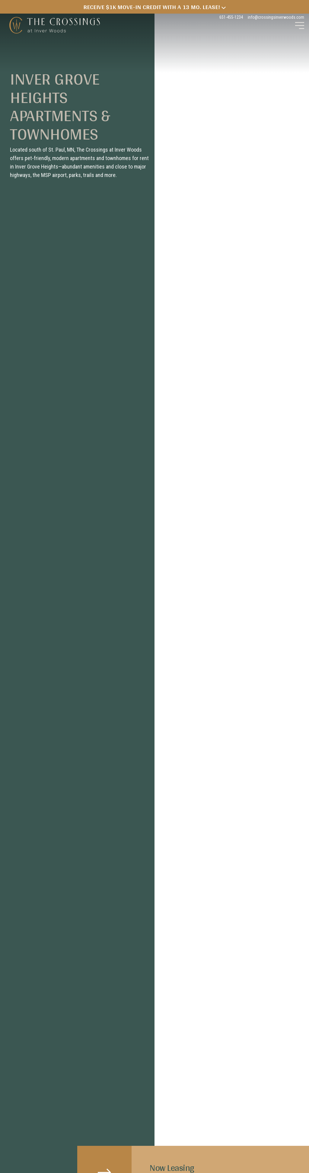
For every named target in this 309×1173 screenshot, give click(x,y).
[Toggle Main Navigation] (299, 25)
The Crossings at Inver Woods (54, 25)
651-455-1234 (231, 17)
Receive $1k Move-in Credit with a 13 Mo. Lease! (154, 6)
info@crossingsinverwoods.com (276, 17)
